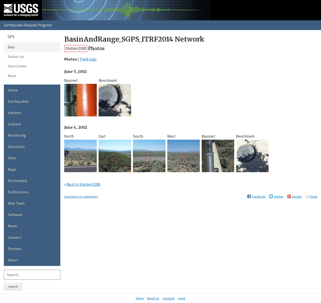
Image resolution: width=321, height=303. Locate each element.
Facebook (258, 197)
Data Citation (17, 66)
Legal (181, 298)
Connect (14, 237)
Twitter (278, 197)
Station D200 (75, 48)
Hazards (14, 112)
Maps (12, 169)
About (12, 76)
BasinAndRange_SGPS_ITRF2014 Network (134, 39)
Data (11, 47)
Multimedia (17, 180)
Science (14, 124)
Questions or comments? (81, 197)
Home (13, 90)
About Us (153, 298)
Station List (16, 56)
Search (13, 286)
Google (297, 197)
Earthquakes (18, 101)
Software (15, 214)
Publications (18, 192)
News (12, 225)
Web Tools (16, 203)
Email (313, 197)
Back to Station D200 (83, 184)
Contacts (169, 298)
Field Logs (88, 59)
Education (16, 146)
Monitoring (17, 135)
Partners (15, 248)
